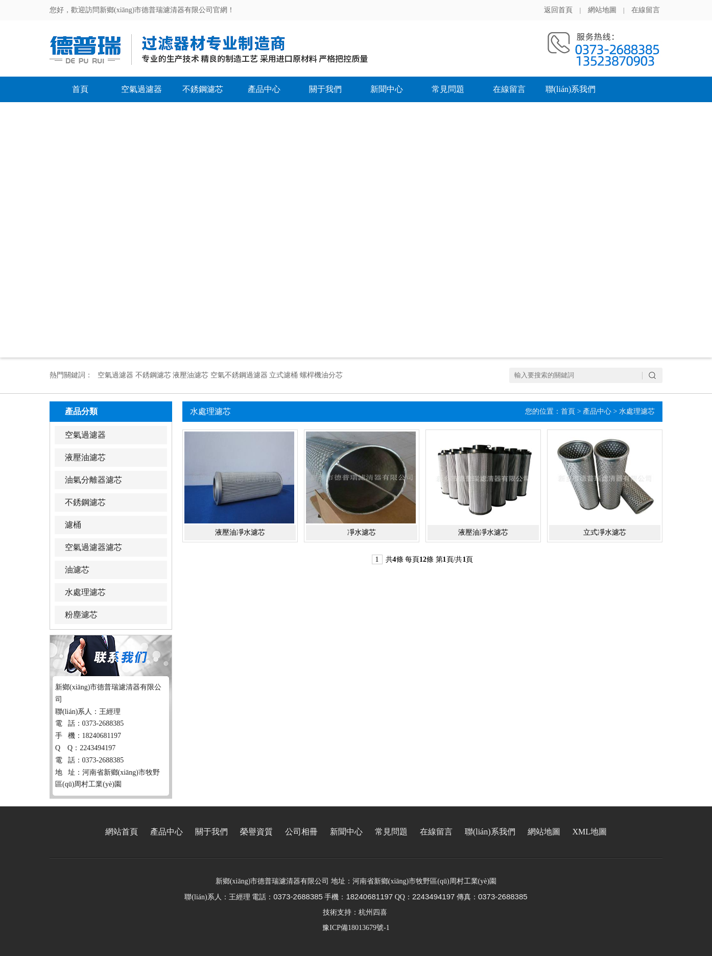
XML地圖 (590, 831)
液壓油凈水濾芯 (240, 532)
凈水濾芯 (361, 532)
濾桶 (73, 524)
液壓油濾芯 (85, 457)
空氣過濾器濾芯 (93, 547)
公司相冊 (301, 831)
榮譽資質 (256, 831)
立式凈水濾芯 (604, 532)
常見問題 (448, 89)
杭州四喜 (373, 912)
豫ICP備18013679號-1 (355, 927)
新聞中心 (386, 89)
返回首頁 (558, 10)
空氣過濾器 (141, 89)
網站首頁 (121, 831)
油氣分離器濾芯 (93, 479)
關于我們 (325, 89)
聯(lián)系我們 (570, 89)
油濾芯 (77, 569)
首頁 (80, 89)
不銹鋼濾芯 (202, 89)
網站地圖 (602, 10)
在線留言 (645, 10)
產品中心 (264, 89)
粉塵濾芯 (81, 614)
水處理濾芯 (85, 592)
